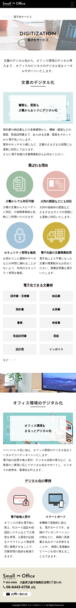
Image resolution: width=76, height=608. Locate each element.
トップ (7, 16)
